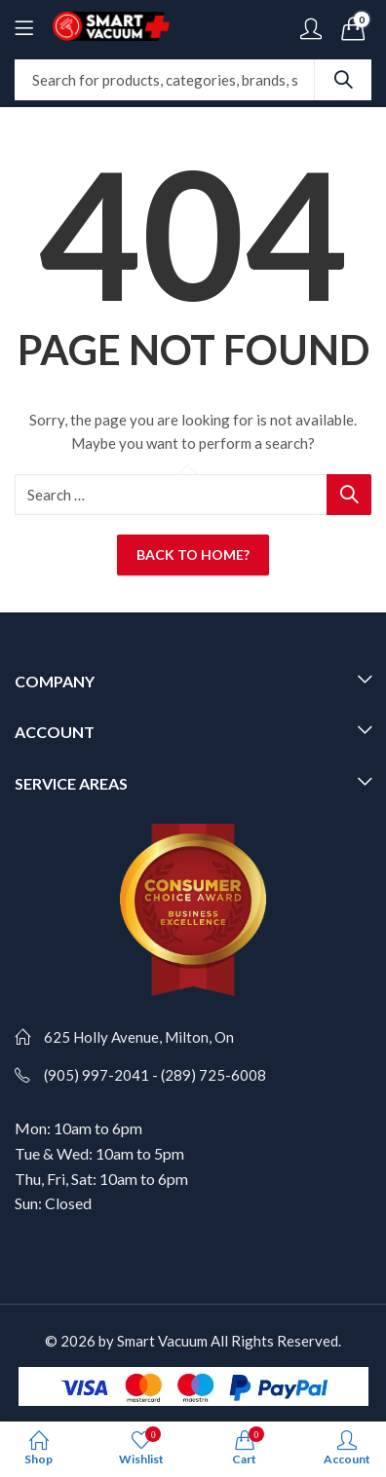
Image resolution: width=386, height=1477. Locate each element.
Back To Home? (193, 554)
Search (343, 79)
